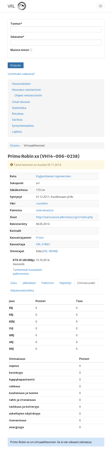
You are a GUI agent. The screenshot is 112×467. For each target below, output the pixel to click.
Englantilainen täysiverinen (53, 176)
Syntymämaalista (23, 126)
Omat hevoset (21, 102)
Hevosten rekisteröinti (26, 90)
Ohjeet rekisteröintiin (28, 95)
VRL (11, 6)
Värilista (17, 120)
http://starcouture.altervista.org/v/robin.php (64, 217)
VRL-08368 (50, 251)
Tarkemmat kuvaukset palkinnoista (27, 272)
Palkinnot (47, 283)
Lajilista (17, 132)
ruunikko (42, 203)
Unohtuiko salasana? (21, 74)
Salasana (17, 37)
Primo (40, 237)
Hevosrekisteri (21, 84)
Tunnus (16, 23)
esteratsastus (45, 210)
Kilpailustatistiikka (22, 290)
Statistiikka (19, 108)
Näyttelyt (65, 283)
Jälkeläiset (29, 283)
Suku (13, 283)
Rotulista (17, 114)
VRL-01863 (43, 244)
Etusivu (15, 145)
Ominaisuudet (86, 283)
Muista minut (19, 50)
